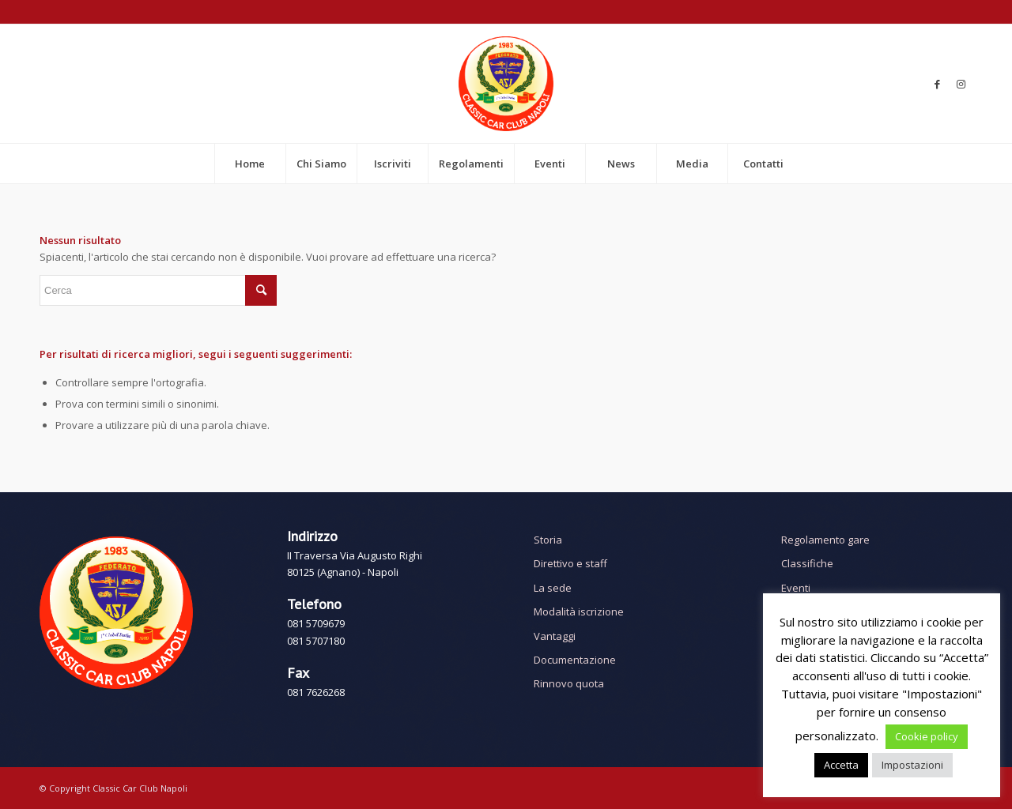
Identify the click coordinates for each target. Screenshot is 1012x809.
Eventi (795, 588)
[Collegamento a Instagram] (960, 84)
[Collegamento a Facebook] (937, 84)
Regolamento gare (825, 539)
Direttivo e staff (570, 563)
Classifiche (807, 563)
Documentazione (575, 660)
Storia (548, 539)
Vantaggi (555, 636)
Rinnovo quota (569, 683)
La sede (553, 588)
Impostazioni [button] (912, 765)
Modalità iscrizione (579, 611)
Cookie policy (926, 736)
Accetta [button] (841, 765)
